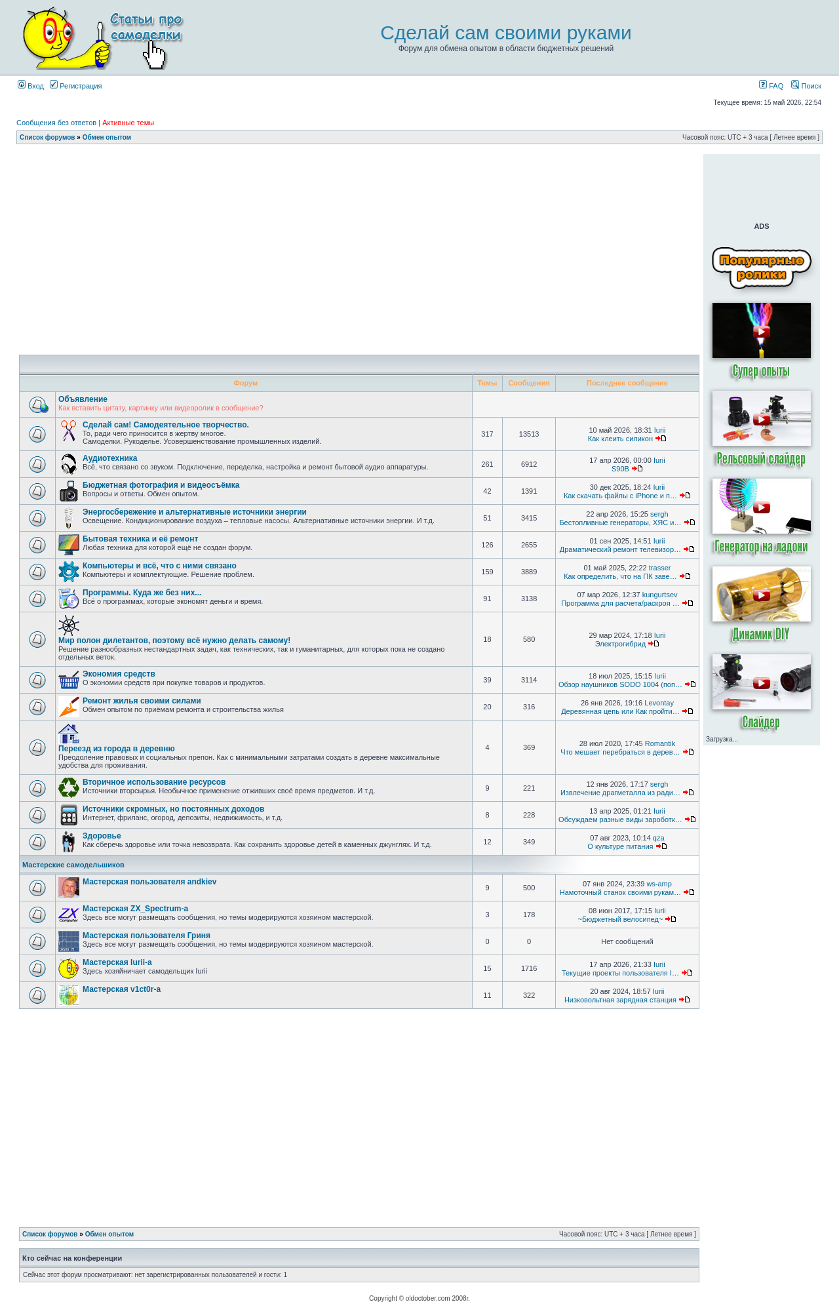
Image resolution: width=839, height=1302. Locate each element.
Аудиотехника (110, 458)
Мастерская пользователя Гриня (146, 935)
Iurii (660, 430)
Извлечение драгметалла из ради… (620, 793)
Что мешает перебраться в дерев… (620, 752)
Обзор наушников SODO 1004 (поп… (620, 684)
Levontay (659, 703)
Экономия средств (119, 674)
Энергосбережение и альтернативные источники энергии (195, 512)
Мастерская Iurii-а (117, 962)
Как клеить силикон (620, 439)
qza (659, 838)
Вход (31, 86)
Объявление (82, 399)
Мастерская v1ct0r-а (122, 989)
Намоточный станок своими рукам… (620, 892)
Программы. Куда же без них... (142, 592)
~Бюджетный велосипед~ (620, 919)
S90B (620, 469)
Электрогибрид (620, 644)
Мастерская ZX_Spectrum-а (135, 908)
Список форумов (47, 137)
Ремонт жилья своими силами (142, 700)
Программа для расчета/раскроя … (620, 603)
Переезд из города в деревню (116, 748)
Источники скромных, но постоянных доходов (173, 809)
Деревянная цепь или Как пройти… (620, 711)
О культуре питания (620, 846)
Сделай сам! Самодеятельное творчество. (166, 424)
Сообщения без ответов (56, 123)
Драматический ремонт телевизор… (620, 549)
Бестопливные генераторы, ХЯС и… (620, 522)
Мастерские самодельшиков (73, 865)
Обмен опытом (107, 137)
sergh (659, 514)
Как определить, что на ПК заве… (620, 576)
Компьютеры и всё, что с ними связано (160, 565)
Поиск (806, 86)
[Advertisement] (359, 159)
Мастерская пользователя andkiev (149, 881)
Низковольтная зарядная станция (620, 1000)
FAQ (771, 86)
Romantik (660, 743)
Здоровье (102, 835)
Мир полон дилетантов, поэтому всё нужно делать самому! (174, 640)
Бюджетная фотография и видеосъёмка (161, 485)
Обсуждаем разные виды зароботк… (620, 819)
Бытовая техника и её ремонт (140, 538)
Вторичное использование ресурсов (154, 782)
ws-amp (659, 884)
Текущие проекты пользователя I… (620, 973)
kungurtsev (660, 595)
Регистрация (76, 86)
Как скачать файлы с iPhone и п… (620, 496)
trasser (660, 568)
